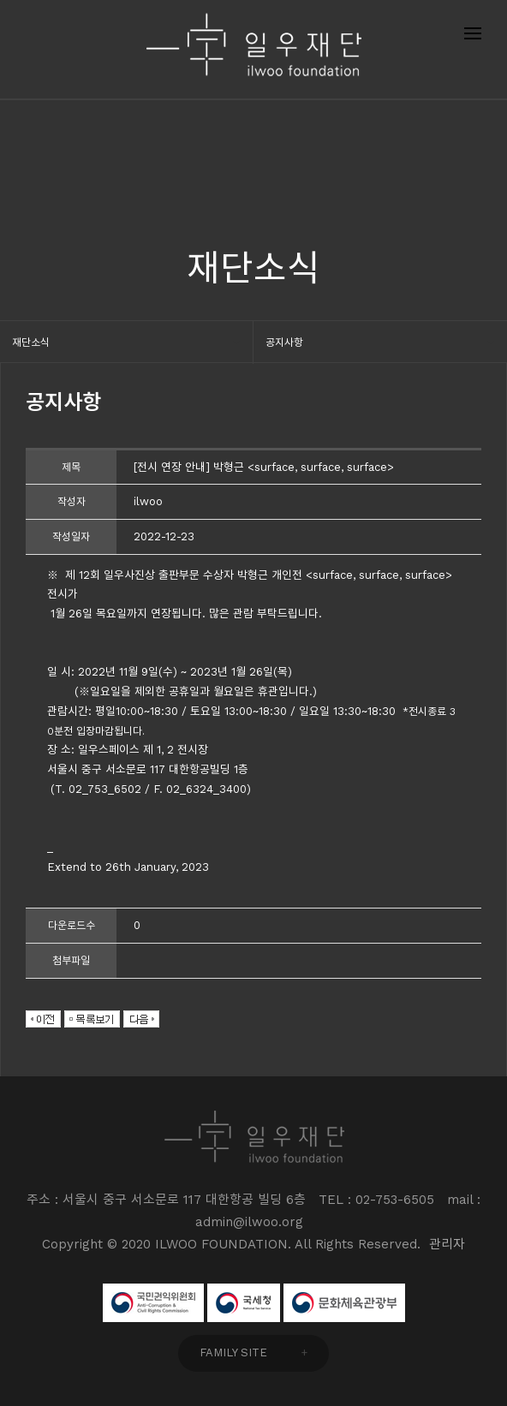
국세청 (243, 1303)
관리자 (447, 1244)
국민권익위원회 (153, 1303)
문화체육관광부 (344, 1303)
